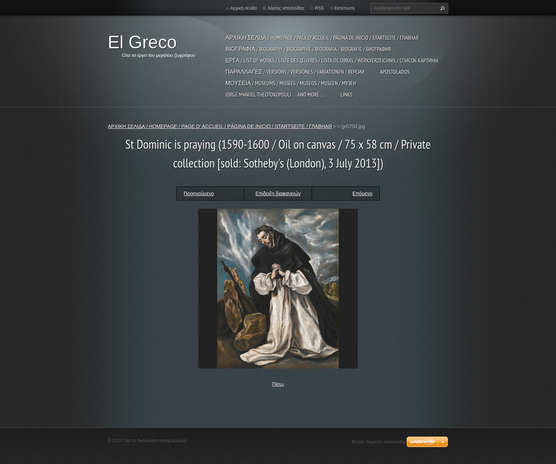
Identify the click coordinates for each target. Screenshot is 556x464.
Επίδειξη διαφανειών (278, 193)
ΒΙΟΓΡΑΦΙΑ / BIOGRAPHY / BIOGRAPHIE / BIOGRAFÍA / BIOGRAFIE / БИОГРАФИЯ (308, 49)
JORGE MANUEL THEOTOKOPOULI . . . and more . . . (275, 94)
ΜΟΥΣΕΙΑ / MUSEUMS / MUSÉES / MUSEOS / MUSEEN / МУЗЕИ (291, 83)
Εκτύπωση (344, 8)
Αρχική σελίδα (243, 8)
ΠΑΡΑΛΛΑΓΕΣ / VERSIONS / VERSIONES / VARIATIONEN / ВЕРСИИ (295, 71)
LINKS (346, 94)
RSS (319, 8)
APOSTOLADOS (395, 71)
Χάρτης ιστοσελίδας (285, 8)
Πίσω (278, 384)
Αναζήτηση (441, 8)
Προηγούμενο (199, 193)
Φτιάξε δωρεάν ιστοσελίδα (378, 441)
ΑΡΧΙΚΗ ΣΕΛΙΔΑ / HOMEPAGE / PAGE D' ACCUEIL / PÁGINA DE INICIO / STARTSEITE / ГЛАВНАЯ (322, 37)
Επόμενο (362, 193)
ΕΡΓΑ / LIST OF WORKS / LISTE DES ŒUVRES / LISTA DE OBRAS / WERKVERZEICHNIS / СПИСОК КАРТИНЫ (332, 60)
